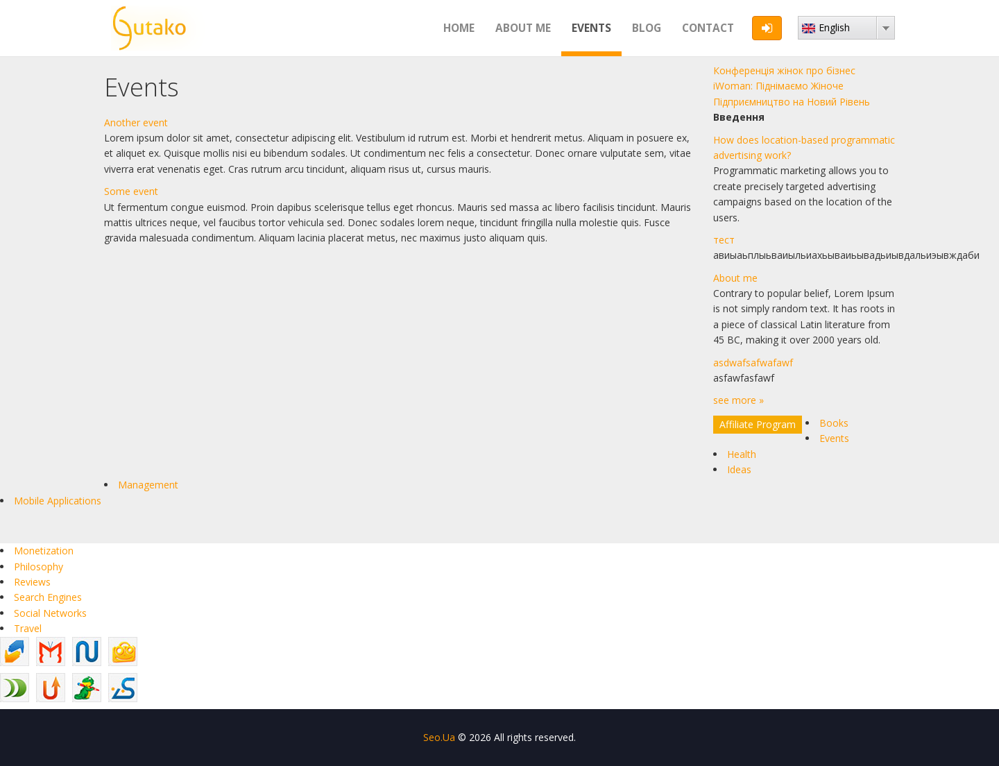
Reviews (32, 581)
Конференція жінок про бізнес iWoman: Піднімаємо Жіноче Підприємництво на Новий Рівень (791, 86)
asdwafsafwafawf (753, 362)
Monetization (44, 550)
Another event (136, 122)
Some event (131, 191)
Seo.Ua (439, 737)
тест (724, 239)
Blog (646, 28)
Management (148, 484)
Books (833, 422)
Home (459, 28)
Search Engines (48, 597)
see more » (738, 400)
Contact (708, 28)
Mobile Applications (57, 500)
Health (741, 454)
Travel (28, 628)
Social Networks (50, 613)
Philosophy (38, 566)
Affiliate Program (757, 424)
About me (523, 28)
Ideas (739, 469)
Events (591, 28)
